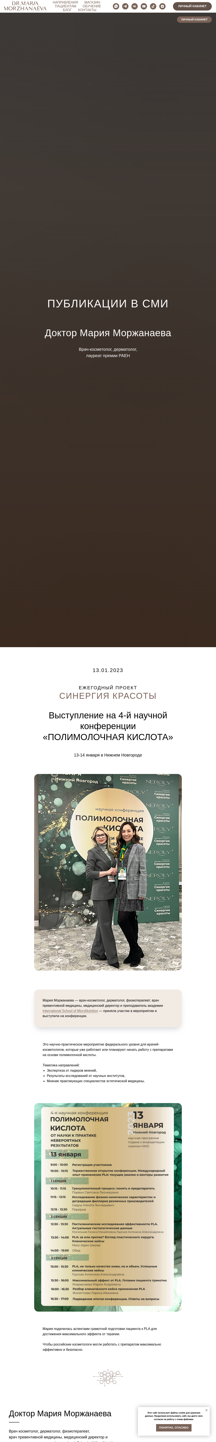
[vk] (180, 6)
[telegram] (170, 6)
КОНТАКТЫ (122, 8)
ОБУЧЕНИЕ (82, 8)
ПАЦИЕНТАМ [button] (125, 4)
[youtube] (189, 6)
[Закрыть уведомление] (206, 1410)
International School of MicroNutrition (70, 1011)
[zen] (207, 6)
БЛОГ (102, 8)
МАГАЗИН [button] (101, 4)
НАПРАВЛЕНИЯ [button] (74, 4)
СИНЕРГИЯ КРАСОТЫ (108, 695)
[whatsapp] (161, 6)
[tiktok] (198, 6)
